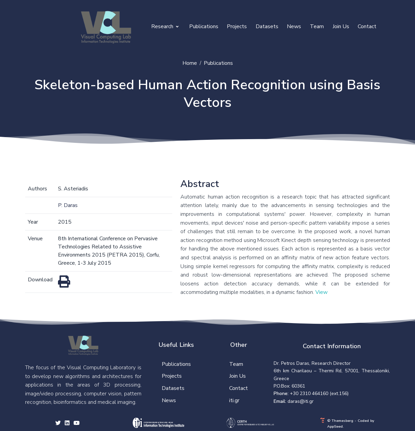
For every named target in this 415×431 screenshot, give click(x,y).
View (321, 292)
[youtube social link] (77, 423)
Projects (237, 26)
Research (165, 26)
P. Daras (68, 205)
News (294, 26)
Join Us (341, 26)
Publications (203, 26)
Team (317, 26)
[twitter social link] (58, 423)
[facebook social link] (67, 423)
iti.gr (234, 400)
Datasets (267, 26)
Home (189, 63)
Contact (367, 26)
